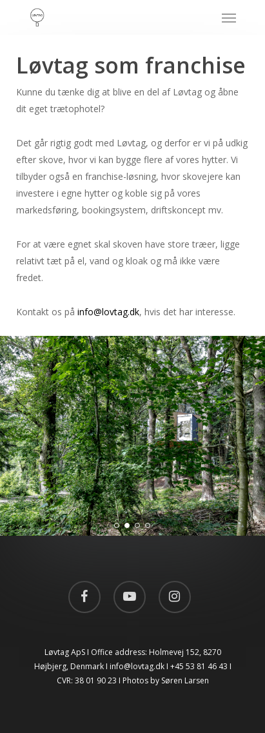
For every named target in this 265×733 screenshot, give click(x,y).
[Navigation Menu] (229, 17)
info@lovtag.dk (108, 312)
